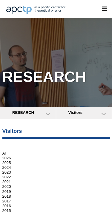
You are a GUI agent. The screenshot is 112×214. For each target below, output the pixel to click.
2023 (6, 172)
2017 (6, 201)
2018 (6, 196)
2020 (6, 187)
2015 (6, 210)
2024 (6, 167)
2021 (6, 182)
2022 (6, 177)
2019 (6, 191)
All (4, 153)
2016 (6, 206)
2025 (6, 162)
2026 (6, 158)
